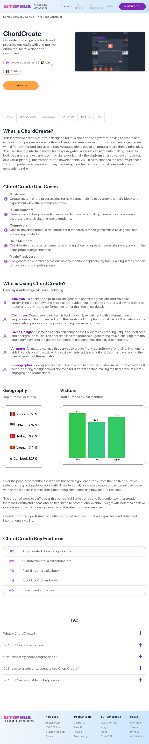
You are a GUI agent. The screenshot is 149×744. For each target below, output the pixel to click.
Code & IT (31, 17)
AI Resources (96, 6)
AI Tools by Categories (41, 6)
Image (104, 727)
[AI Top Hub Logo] (17, 7)
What (10, 117)
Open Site (21, 85)
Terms (134, 727)
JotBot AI (79, 722)
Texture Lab (53, 722)
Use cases (49, 117)
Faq (99, 117)
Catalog (18, 17)
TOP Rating (79, 6)
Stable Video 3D (55, 732)
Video (103, 732)
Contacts (66, 6)
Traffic (85, 117)
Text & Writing (108, 722)
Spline (49, 736)
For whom (68, 117)
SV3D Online (53, 727)
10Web (78, 732)
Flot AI (78, 727)
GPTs (110, 6)
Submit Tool (132, 6)
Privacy (134, 732)
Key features (28, 117)
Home (6, 17)
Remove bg (81, 736)
